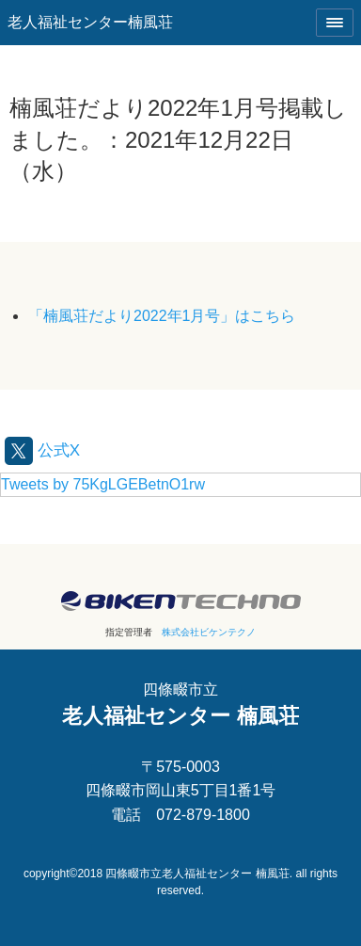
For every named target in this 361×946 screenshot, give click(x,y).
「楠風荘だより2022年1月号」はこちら (162, 316)
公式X (42, 450)
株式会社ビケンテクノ (209, 632)
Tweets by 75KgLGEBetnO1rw (103, 484)
